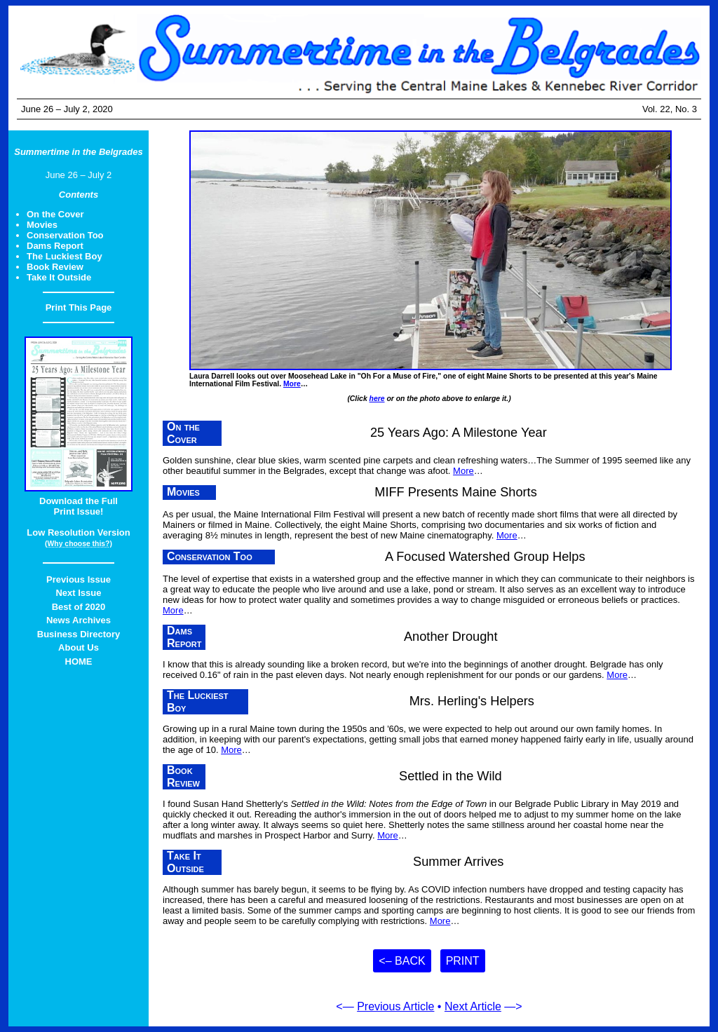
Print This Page (79, 307)
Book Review (55, 267)
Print (463, 961)
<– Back (402, 961)
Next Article (473, 1006)
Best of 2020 (79, 607)
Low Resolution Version (78, 532)
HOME (79, 661)
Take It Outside (59, 277)
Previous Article (395, 1006)
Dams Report (55, 245)
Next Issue (78, 593)
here (377, 398)
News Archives (78, 620)
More (292, 384)
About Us (78, 647)
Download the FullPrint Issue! (78, 506)
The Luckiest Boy (64, 256)
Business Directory (79, 634)
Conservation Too (65, 235)
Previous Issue (78, 579)
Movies (42, 224)
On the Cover (55, 214)
